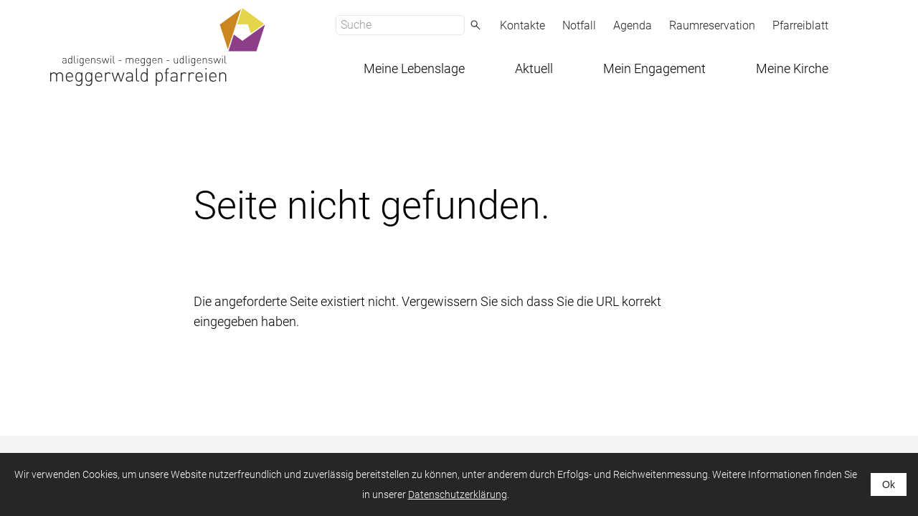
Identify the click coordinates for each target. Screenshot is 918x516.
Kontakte (522, 25)
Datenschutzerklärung (457, 494)
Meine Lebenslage (414, 68)
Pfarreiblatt (800, 25)
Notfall (579, 25)
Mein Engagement (654, 68)
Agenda (632, 25)
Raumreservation (712, 25)
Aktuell (534, 68)
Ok (888, 484)
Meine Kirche (792, 68)
